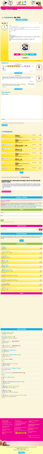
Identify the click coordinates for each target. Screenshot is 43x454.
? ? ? (21, 240)
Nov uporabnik (3, 221)
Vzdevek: (2, 212)
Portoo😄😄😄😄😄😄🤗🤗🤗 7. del (9, 275)
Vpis (2, 220)
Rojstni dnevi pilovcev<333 (18, 372)
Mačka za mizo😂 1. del (15, 354)
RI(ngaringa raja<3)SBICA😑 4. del (16, 381)
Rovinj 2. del (4, 289)
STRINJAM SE (21, 452)
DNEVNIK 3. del (11, 336)
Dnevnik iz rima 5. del (6, 252)
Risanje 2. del (4, 266)
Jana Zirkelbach (4, 427)
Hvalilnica (7, 17)
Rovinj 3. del (10, 332)
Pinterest (4, 248)
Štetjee (11, 359)
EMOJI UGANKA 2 (16, 341)
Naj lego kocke (5, 284)
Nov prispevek (21, 19)
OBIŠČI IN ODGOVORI (6, 191)
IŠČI (40, 229)
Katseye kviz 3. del (16, 345)
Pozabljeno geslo (10, 221)
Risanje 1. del (4, 261)
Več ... (21, 172)
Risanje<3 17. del (5, 257)
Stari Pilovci (13, 350)
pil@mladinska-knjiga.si (8, 424)
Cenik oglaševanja (20, 433)
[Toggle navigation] (2, 8)
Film (9, 390)
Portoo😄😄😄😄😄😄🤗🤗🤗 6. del (9, 280)
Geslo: (2, 215)
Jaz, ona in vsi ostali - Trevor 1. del (17, 395)
